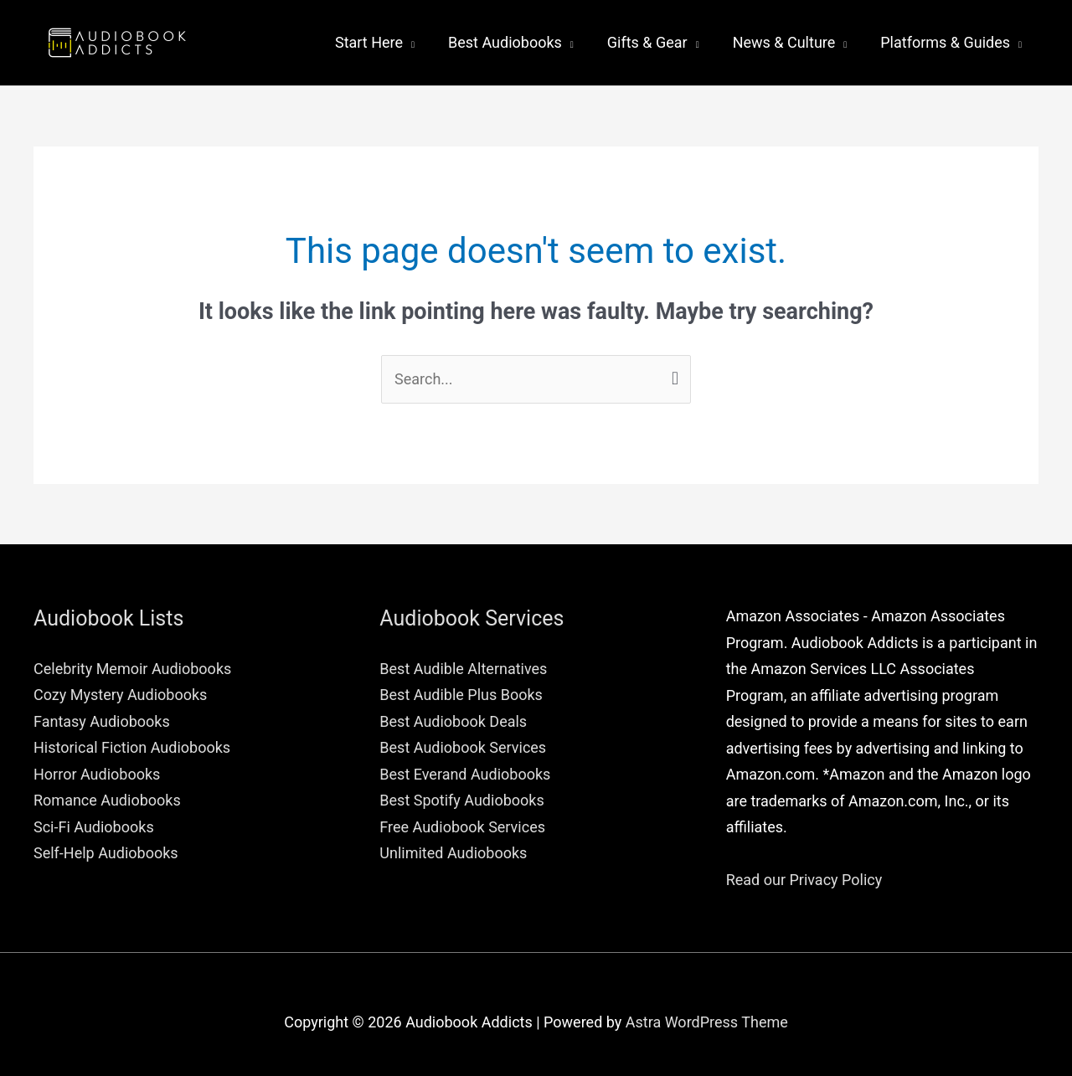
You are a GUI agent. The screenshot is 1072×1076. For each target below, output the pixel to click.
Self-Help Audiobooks (106, 853)
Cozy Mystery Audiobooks (120, 694)
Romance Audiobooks (107, 800)
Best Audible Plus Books (461, 694)
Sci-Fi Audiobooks (94, 827)
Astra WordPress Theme (707, 1022)
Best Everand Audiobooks (464, 774)
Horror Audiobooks (97, 774)
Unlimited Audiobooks (453, 853)
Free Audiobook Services (462, 827)
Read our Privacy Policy (804, 879)
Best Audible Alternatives (463, 668)
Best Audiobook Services (462, 747)
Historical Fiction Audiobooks (132, 747)
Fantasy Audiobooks (102, 721)
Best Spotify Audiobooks (461, 800)
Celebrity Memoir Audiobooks (132, 668)
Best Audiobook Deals (453, 721)
